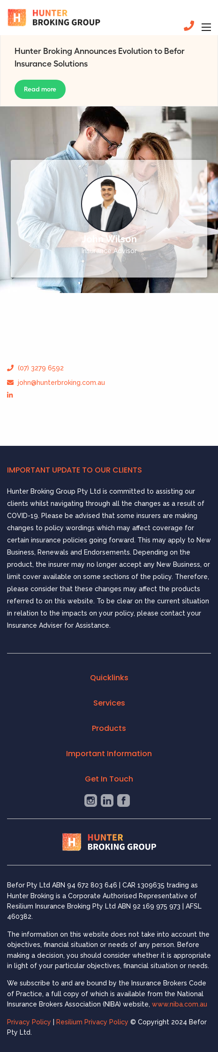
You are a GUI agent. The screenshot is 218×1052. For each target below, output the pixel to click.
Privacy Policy (29, 1022)
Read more (40, 89)
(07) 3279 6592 (35, 368)
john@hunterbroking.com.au (56, 382)
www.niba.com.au (179, 1004)
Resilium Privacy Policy (93, 1022)
